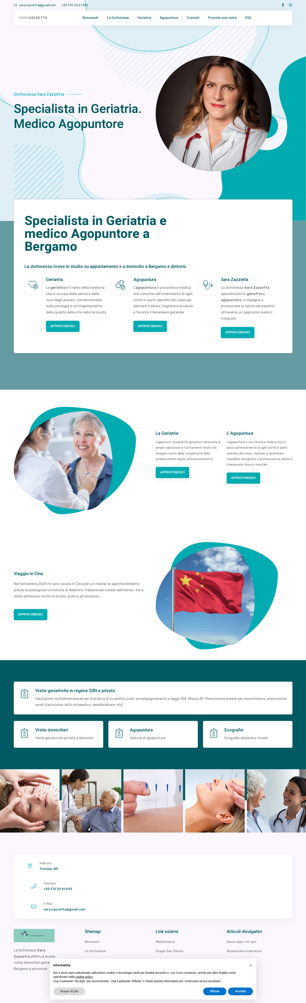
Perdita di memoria (242, 922)
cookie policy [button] (84, 977)
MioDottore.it (166, 904)
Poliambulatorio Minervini (176, 931)
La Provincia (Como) (243, 950)
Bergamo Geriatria (170, 950)
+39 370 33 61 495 (74, 5)
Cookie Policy (283, 993)
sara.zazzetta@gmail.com (35, 5)
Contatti (193, 17)
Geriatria (144, 17)
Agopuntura (169, 17)
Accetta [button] (240, 991)
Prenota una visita (222, 17)
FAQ (248, 17)
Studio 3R (163, 922)
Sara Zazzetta (234, 280)
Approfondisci (64, 327)
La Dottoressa (118, 17)
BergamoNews (167, 941)
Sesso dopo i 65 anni (243, 904)
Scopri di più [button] (69, 991)
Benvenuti (90, 17)
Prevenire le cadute (242, 941)
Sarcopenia (236, 931)
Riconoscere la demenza (246, 913)
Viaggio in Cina (97, 941)
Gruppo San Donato (171, 913)
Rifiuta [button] (215, 991)
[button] (250, 965)
